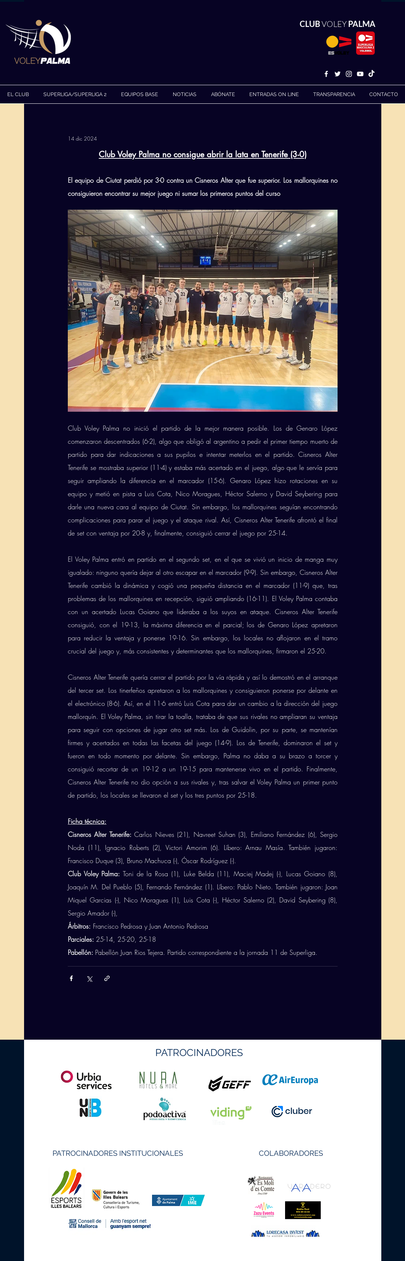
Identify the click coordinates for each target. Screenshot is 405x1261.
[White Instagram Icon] (349, 74)
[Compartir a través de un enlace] (107, 978)
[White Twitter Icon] (338, 74)
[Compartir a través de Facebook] (71, 978)
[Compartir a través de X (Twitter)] (89, 978)
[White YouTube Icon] (360, 74)
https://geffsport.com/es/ (176, 1110)
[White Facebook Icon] (326, 74)
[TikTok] (371, 74)
